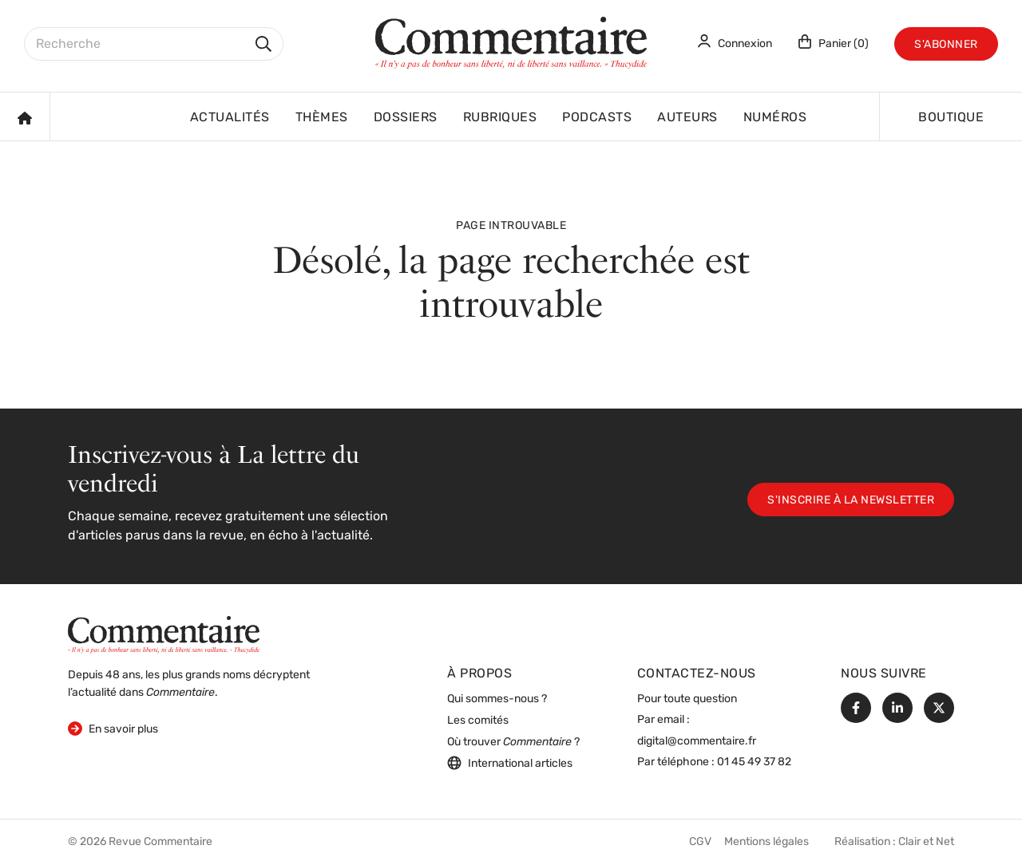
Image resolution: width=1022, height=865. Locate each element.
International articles (509, 763)
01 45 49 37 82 (754, 762)
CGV (700, 842)
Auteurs (687, 118)
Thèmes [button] (321, 118)
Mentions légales (766, 842)
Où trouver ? (513, 742)
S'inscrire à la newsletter (850, 501)
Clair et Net (926, 842)
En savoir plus (113, 728)
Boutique (951, 118)
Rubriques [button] (500, 118)
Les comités (478, 721)
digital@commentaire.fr (696, 742)
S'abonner (946, 45)
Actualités (230, 118)
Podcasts (597, 118)
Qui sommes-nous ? (497, 699)
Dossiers (406, 118)
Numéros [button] (775, 118)
